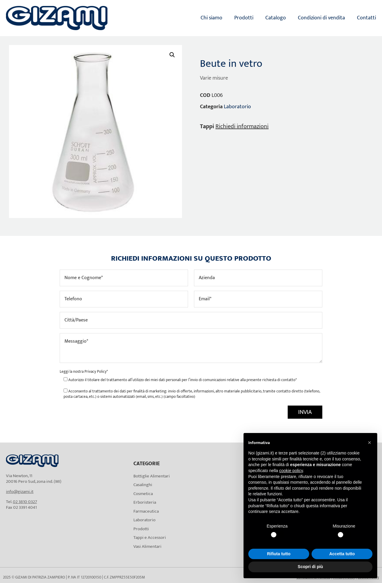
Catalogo (275, 17)
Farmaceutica (146, 511)
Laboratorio (237, 106)
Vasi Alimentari (147, 546)
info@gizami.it (19, 491)
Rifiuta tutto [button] (279, 553)
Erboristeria (144, 502)
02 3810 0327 (25, 501)
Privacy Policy (95, 371)
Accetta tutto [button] (342, 553)
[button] (172, 55)
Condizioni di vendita (321, 17)
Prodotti (243, 17)
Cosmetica (143, 493)
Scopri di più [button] (310, 566)
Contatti (366, 17)
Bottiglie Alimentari (151, 476)
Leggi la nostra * (84, 371)
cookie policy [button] (291, 470)
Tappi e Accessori (149, 537)
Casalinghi (142, 484)
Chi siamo (211, 17)
